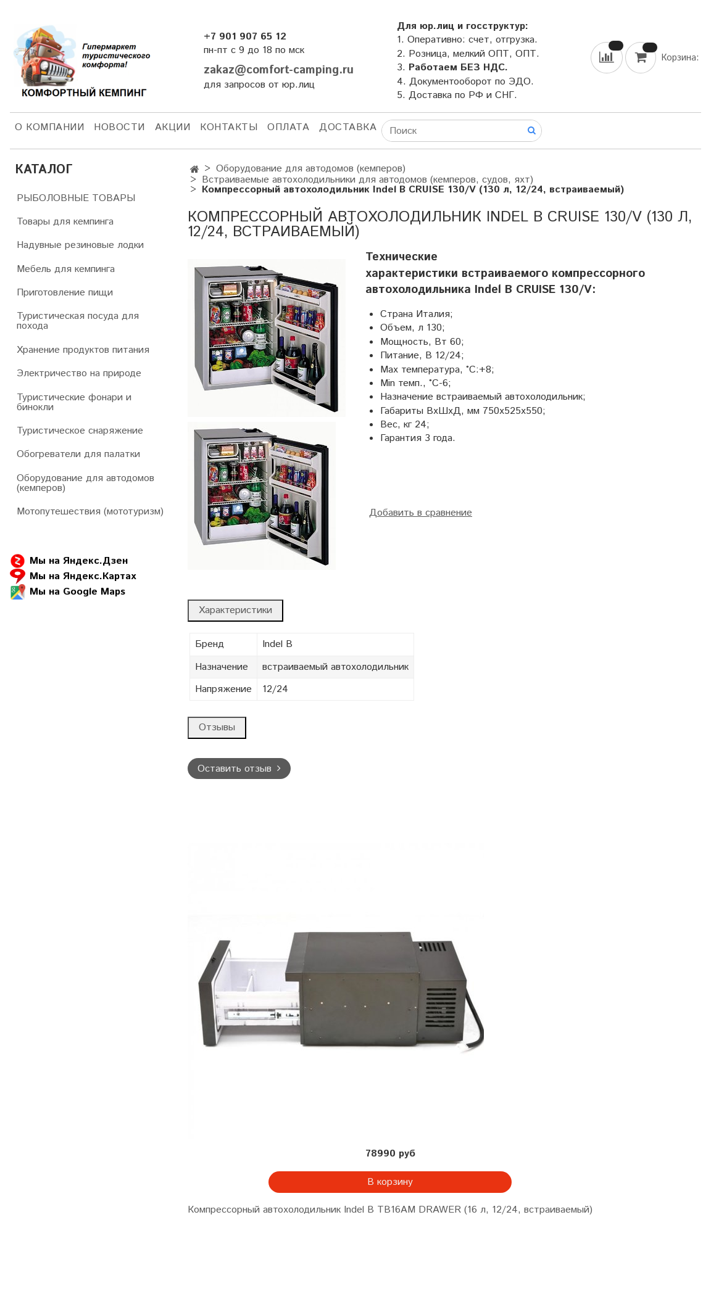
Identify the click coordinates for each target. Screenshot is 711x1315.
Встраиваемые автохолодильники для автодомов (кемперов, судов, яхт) (367, 180)
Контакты (228, 127)
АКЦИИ (173, 127)
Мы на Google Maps (67, 592)
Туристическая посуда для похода (78, 321)
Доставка (347, 127)
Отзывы (217, 727)
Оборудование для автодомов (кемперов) (310, 169)
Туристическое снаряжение (80, 431)
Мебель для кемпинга (66, 269)
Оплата (288, 127)
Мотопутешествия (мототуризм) (90, 512)
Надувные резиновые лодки (80, 245)
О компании (49, 127)
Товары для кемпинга (65, 222)
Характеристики (235, 610)
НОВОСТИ (119, 127)
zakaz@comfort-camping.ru (279, 70)
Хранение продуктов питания (83, 350)
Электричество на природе (79, 373)
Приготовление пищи (65, 293)
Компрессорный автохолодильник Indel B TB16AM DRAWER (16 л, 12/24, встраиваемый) (390, 1210)
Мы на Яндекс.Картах (73, 576)
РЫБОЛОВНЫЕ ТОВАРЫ (76, 198)
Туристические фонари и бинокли (74, 402)
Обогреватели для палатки (78, 454)
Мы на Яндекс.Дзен (69, 561)
